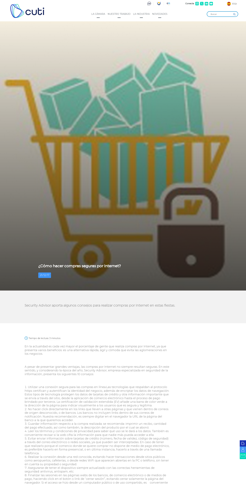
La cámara (98, 14)
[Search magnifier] (234, 14)
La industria (141, 14)
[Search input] (221, 14)
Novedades (159, 14)
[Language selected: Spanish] (231, 4)
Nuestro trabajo (119, 14)
